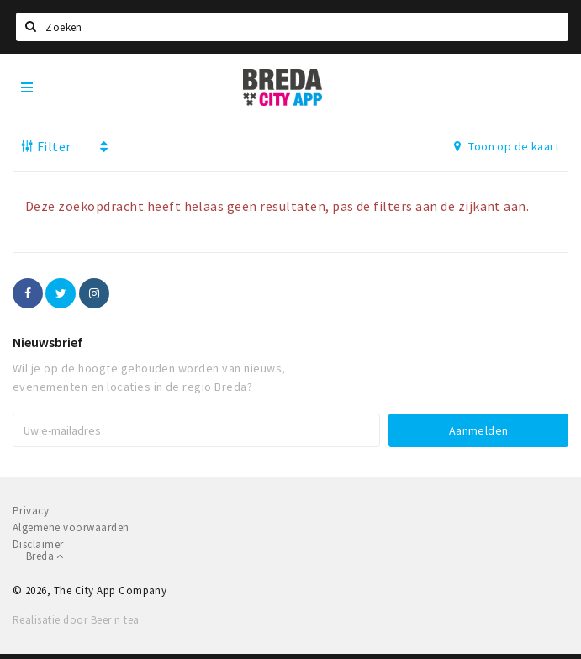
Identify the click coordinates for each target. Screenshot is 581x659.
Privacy (31, 510)
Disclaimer (38, 544)
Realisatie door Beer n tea (76, 620)
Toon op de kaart (506, 146)
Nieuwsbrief (47, 342)
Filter (46, 146)
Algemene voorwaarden (71, 527)
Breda (45, 556)
